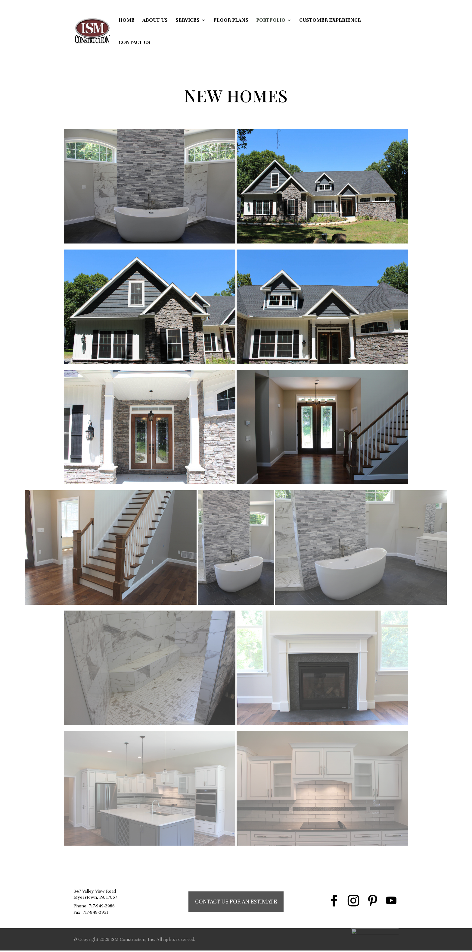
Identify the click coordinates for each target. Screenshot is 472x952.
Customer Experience (330, 20)
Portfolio (270, 20)
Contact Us (134, 43)
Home (127, 20)
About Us (155, 20)
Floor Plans (230, 20)
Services (187, 20)
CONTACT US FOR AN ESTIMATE (236, 901)
